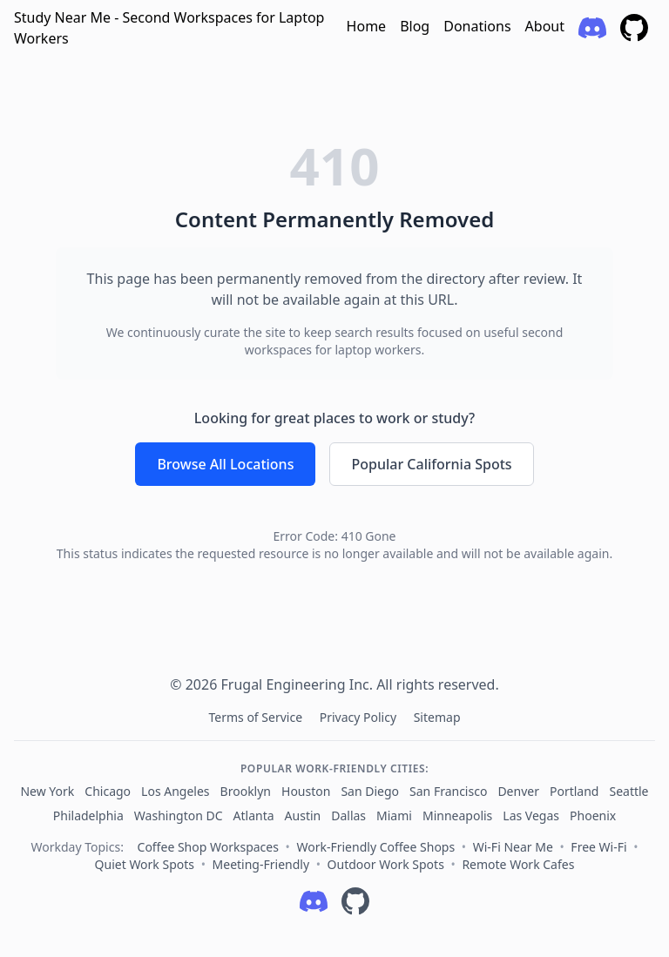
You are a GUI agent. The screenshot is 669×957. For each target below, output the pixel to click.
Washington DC (178, 815)
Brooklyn (245, 791)
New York (47, 791)
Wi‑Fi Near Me (513, 847)
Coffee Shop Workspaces (208, 847)
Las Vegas (531, 815)
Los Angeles (175, 791)
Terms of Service (256, 717)
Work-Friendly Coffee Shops (375, 847)
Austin (303, 815)
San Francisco (448, 791)
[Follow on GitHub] (355, 901)
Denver (518, 791)
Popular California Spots (431, 464)
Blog (414, 26)
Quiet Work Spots (144, 864)
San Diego (370, 791)
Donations (476, 26)
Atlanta (253, 815)
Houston (305, 791)
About (544, 26)
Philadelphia (88, 815)
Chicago (107, 791)
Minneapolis (457, 815)
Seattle (628, 791)
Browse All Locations (225, 464)
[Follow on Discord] (314, 901)
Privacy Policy (360, 717)
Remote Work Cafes (518, 864)
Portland (574, 791)
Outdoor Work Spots (386, 864)
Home (367, 26)
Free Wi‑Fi (598, 847)
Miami (394, 815)
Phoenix (593, 815)
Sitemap (437, 717)
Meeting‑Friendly (261, 864)
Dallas (348, 815)
